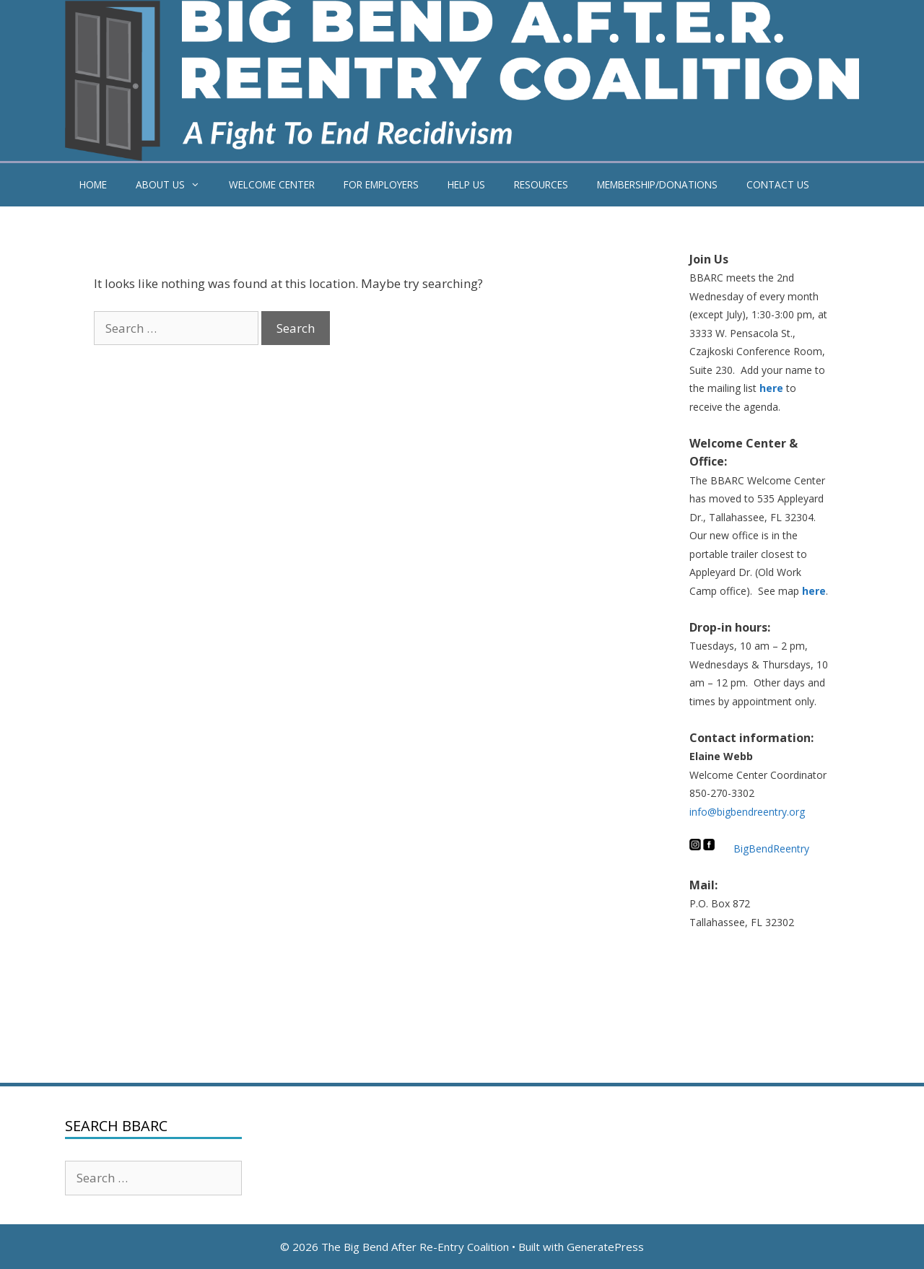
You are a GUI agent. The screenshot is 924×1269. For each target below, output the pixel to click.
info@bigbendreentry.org (747, 812)
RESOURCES (541, 184)
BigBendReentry (771, 848)
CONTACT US (777, 184)
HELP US (466, 184)
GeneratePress (605, 1246)
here (771, 388)
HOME (93, 184)
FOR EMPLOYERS (381, 184)
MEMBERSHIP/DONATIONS (657, 184)
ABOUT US (175, 184)
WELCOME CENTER (272, 184)
